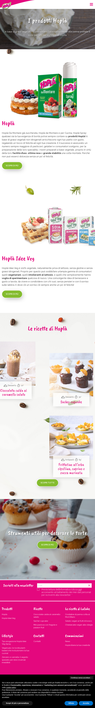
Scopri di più (12, 165)
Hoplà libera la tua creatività (77, 645)
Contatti (37, 641)
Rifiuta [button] (71, 703)
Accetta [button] (86, 703)
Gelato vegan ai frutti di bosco (78, 621)
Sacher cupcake (41, 621)
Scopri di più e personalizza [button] (17, 703)
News (67, 641)
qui (79, 589)
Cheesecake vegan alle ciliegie (79, 625)
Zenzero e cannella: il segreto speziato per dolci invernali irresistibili (15, 660)
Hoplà (4, 614)
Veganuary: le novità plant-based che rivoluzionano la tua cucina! (15, 650)
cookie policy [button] (11, 687)
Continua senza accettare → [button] (81, 678)
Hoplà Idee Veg (8, 618)
